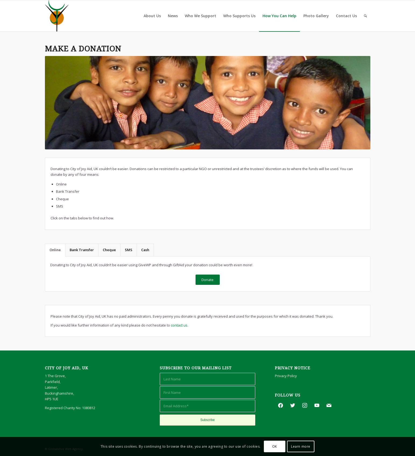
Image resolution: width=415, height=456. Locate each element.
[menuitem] (152, 15)
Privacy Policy (286, 375)
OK (274, 446)
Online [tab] (55, 249)
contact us (179, 325)
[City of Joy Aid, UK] (57, 15)
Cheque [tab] (109, 249)
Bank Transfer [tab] (82, 249)
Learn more (300, 446)
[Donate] (208, 280)
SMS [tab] (128, 249)
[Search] (365, 15)
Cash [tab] (145, 249)
